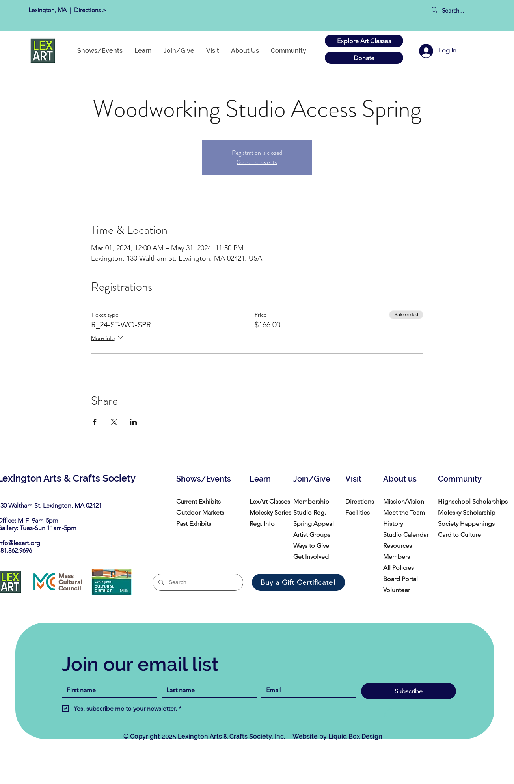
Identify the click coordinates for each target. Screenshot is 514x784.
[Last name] (207, 690)
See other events (257, 161)
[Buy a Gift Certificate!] (298, 582)
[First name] (107, 690)
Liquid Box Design (355, 736)
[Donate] (364, 58)
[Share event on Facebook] (95, 422)
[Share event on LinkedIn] (133, 422)
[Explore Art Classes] (364, 41)
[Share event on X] (114, 422)
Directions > (90, 10)
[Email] (306, 690)
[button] (288, 51)
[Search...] (464, 10)
